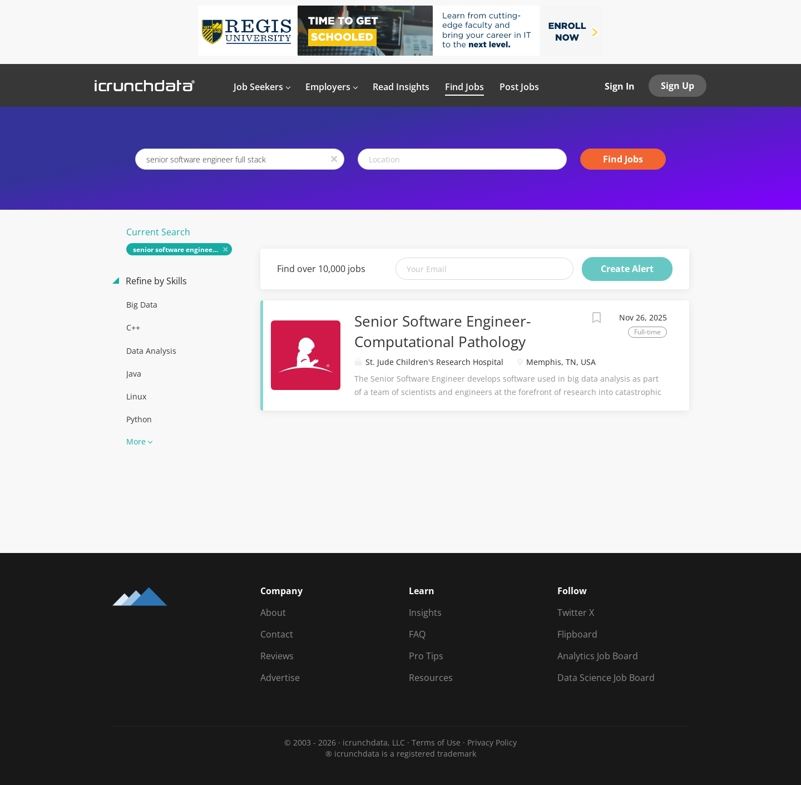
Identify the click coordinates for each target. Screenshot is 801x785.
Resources (431, 678)
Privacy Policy (492, 742)
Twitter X (575, 612)
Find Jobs (623, 159)
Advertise (280, 678)
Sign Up (677, 86)
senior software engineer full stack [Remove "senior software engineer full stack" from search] (183, 249)
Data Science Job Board (606, 678)
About (273, 612)
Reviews (277, 656)
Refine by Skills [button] (155, 281)
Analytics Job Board (597, 656)
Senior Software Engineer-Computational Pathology (442, 331)
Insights (425, 612)
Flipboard (577, 634)
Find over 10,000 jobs (321, 269)
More (136, 441)
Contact (276, 634)
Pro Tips (426, 656)
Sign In (620, 86)
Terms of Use (436, 742)
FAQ (417, 634)
